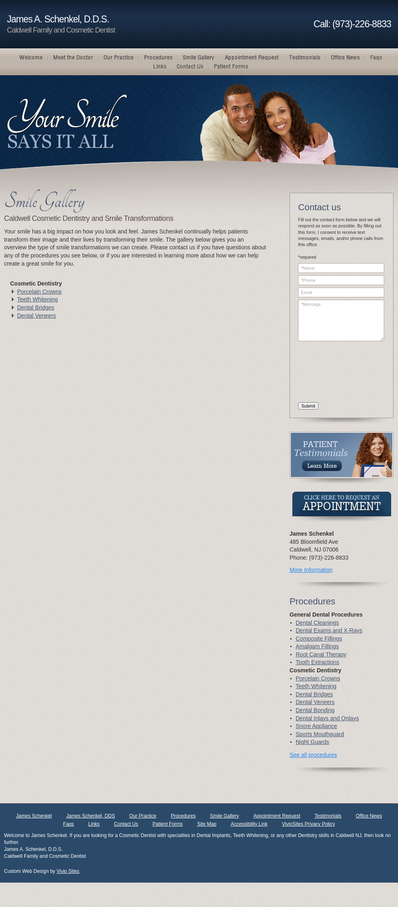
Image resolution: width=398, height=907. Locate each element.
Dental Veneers (36, 315)
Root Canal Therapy (321, 654)
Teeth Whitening (37, 299)
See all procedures (313, 755)
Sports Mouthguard (320, 734)
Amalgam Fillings (317, 646)
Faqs (68, 824)
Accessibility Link (249, 824)
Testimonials (328, 816)
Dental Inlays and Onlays (327, 718)
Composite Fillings (319, 638)
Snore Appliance (316, 726)
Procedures (183, 816)
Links (94, 824)
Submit (308, 405)
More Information (311, 570)
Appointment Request (276, 816)
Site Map (206, 824)
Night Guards (312, 742)
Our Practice (142, 816)
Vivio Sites (67, 871)
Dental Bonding (315, 710)
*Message (341, 320)
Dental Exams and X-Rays (329, 630)
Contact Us (126, 824)
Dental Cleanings (317, 622)
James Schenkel (34, 816)
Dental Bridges (35, 307)
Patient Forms (167, 824)
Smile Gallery (224, 816)
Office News (369, 816)
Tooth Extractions (317, 662)
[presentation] (331, 373)
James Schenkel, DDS (90, 816)
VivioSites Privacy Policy (308, 824)
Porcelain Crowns (39, 291)
